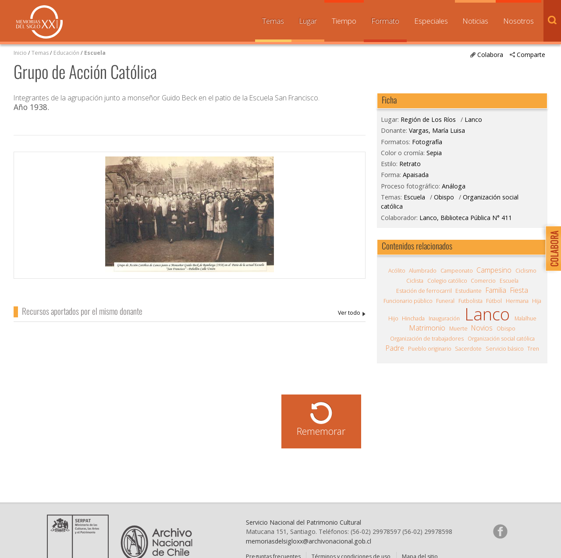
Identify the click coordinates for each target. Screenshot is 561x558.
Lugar (308, 21)
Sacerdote (468, 348)
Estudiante (468, 291)
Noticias (475, 21)
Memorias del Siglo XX (39, 21)
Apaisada (416, 175)
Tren (533, 348)
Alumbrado (423, 270)
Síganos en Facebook (500, 531)
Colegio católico (447, 280)
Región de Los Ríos (428, 119)
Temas (273, 21)
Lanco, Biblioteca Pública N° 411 (465, 217)
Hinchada (413, 318)
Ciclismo (525, 270)
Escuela (95, 53)
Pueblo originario (429, 348)
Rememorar (321, 431)
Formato (385, 21)
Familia (496, 290)
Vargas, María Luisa (352, 313)
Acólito (396, 270)
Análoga (453, 186)
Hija (536, 301)
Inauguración (444, 318)
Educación (67, 53)
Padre (395, 348)
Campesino (493, 270)
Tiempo (344, 21)
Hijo (393, 318)
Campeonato (456, 270)
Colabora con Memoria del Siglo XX (551, 248)
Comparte (531, 54)
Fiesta (519, 290)
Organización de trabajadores (427, 338)
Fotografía (427, 142)
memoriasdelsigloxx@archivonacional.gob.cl (308, 541)
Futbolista (470, 301)
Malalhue (525, 318)
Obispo (444, 197)
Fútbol (494, 301)
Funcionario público (408, 301)
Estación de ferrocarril (424, 291)
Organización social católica (501, 338)
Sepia (434, 153)
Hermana (517, 301)
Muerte (458, 328)
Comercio (483, 280)
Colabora (490, 54)
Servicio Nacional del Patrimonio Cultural (303, 522)
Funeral (445, 301)
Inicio (20, 53)
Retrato (410, 164)
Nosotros (518, 21)
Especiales (431, 21)
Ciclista (414, 280)
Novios (482, 327)
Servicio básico (505, 348)
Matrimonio (427, 327)
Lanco (473, 119)
